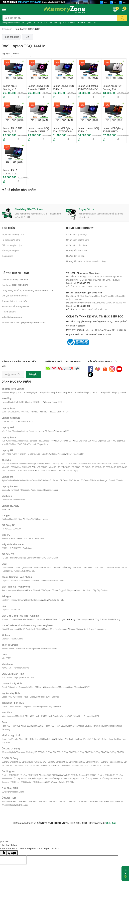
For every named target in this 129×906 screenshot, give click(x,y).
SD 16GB (66, 467)
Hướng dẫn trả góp (75, 256)
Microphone (34, 648)
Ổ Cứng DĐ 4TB (100, 752)
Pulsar (36, 580)
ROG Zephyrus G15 (82, 440)
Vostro (41, 431)
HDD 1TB (18, 801)
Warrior (5, 619)
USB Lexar (33, 567)
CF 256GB (51, 470)
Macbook (6, 392)
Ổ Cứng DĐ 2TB (69, 752)
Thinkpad (25, 490)
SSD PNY (69, 782)
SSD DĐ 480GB (32, 765)
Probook (61, 454)
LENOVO (17, 528)
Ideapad (5, 490)
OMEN (69, 454)
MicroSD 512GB (40, 467)
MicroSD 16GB (89, 463)
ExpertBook (43, 444)
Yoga (33, 490)
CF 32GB (21, 470)
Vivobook (32, 444)
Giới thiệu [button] (8, 227)
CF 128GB (40, 470)
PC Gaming (55, 22)
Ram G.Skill (97, 726)
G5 (12, 421)
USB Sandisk (7, 567)
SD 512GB (118, 467)
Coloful (26, 677)
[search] (122, 18)
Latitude (24, 431)
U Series (5, 421)
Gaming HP (79, 454)
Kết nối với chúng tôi (102, 361)
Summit (112, 480)
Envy (15, 454)
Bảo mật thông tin (10, 250)
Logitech (5, 580)
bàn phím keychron (11, 22)
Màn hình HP (37, 716)
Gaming (16, 431)
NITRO (44, 411)
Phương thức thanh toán (63, 361)
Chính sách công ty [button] (80, 227)
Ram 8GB (16, 726)
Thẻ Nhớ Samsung (26, 463)
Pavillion (22, 454)
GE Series (74, 480)
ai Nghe (61, 600)
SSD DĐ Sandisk (55, 762)
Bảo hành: (15, 285)
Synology (6, 791)
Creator (120, 480)
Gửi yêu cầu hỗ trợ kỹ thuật (15, 295)
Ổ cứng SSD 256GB (87, 775)
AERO (22, 421)
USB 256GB (8, 571)
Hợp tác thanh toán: (23, 322)
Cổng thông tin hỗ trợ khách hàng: (28, 290)
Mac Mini (40, 538)
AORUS (29, 421)
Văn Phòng (6, 431)
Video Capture (8, 648)
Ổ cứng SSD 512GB (22, 778)
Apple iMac (27, 548)
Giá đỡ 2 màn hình (27, 629)
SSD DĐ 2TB (90, 765)
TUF (4, 440)
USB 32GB (98, 567)
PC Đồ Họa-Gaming (25, 557)
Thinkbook (14, 490)
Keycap (71, 590)
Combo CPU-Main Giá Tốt (46, 557)
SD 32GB (76, 467)
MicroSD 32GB (104, 463)
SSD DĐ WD (40, 762)
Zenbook (11, 440)
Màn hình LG (79, 716)
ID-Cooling (37, 706)
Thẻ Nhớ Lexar (75, 463)
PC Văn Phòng (8, 557)
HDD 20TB (112, 801)
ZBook (53, 454)
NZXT (87, 687)
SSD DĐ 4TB (104, 765)
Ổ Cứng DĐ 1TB (53, 752)
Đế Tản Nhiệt (30, 519)
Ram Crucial (85, 726)
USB (89, 22)
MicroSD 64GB (119, 463)
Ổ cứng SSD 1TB (59, 778)
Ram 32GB (38, 726)
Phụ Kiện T (53, 600)
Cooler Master (40, 619)
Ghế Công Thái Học (98, 619)
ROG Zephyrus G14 (64, 440)
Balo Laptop (42, 519)
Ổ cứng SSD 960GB (42, 778)
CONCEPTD (14, 411)
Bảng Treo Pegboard (58, 629)
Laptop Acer (54, 392)
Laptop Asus (66, 392)
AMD (9, 658)
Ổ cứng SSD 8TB (109, 778)
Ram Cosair (73, 726)
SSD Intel (15, 782)
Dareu (55, 590)
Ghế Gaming (114, 619)
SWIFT (5, 411)
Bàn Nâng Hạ (83, 619)
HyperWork (52, 619)
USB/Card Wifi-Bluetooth (66, 739)
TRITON (64, 411)
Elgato (20, 638)
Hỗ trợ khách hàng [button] (15, 273)
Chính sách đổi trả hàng (77, 240)
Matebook (6, 509)
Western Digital (8, 752)
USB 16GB (87, 567)
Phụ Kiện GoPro (100, 739)
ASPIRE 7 (35, 411)
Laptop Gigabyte (30, 392)
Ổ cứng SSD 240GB (49, 775)
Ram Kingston (110, 726)
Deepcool (23, 687)
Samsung (37, 600)
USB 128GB (121, 567)
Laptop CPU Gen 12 (35, 402)
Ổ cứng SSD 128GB (29, 775)
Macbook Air (7, 499)
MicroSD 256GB (24, 467)
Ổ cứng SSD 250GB (68, 775)
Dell (49, 580)
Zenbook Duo (22, 440)
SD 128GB (96, 467)
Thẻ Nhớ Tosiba (43, 463)
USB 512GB (20, 571)
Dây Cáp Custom (100, 590)
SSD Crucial (26, 782)
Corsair (21, 580)
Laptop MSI (16, 392)
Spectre (45, 454)
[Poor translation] (12, 852)
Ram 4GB (6, 726)
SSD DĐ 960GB (63, 765)
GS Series (85, 480)
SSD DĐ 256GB (16, 765)
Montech (63, 687)
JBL (45, 600)
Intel (3, 658)
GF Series (43, 480)
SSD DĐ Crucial (9, 762)
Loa (94, 22)
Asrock (32, 538)
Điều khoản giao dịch (12, 245)
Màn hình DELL (23, 716)
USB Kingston (21, 567)
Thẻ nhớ (81, 22)
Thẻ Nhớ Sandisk (9, 463)
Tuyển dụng (7, 256)
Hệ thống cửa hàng (11, 240)
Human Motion (75, 629)
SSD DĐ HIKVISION (90, 762)
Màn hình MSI (93, 716)
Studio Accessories (48, 648)
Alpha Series (7, 480)
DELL (8, 528)
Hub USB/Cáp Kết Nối (44, 739)
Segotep (47, 687)
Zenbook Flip (35, 440)
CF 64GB (30, 470)
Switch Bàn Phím (83, 590)
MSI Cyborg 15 (28, 22)
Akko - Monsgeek (9, 590)
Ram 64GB (49, 726)
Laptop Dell (79, 392)
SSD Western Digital (55, 782)
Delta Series (19, 480)
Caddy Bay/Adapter (10, 739)
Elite (38, 454)
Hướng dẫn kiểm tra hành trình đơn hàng (86, 261)
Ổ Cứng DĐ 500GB (35, 752)
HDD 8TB (68, 801)
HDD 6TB (58, 801)
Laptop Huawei (119, 392)
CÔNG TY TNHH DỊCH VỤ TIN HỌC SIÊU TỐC (96, 325)
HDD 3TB (38, 801)
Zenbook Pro (48, 440)
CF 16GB (11, 470)
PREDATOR (54, 411)
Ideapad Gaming (44, 490)
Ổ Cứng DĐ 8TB (116, 752)
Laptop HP (43, 392)
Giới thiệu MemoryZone (13, 234)
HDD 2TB (28, 801)
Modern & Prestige (99, 480)
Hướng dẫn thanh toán (77, 250)
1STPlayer (38, 687)
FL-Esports (46, 590)
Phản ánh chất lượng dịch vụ (16, 306)
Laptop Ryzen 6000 (53, 402)
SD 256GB (107, 467)
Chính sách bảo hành (76, 245)
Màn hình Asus (8, 716)
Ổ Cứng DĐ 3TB (84, 752)
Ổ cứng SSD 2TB (76, 778)
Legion (55, 490)
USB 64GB (109, 567)
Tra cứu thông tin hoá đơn (14, 301)
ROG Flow (11, 444)
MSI (25, 538)
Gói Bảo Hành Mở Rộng (12, 519)
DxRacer (28, 619)
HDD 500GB (7, 801)
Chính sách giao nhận (76, 234)
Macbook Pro (20, 499)
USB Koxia (44, 567)
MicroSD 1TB (54, 467)
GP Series (64, 480)
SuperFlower (44, 697)
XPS (67, 431)
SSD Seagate (39, 782)
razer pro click (69, 22)
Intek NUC (6, 538)
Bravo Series (31, 480)
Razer (13, 580)
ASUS (15, 538)
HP (3, 528)
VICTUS (31, 454)
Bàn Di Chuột (58, 580)
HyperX (28, 580)
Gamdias (79, 687)
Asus (55, 687)
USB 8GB (76, 567)
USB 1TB (31, 571)
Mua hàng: (15, 279)
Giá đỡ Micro (42, 629)
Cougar (62, 619)
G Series (49, 431)
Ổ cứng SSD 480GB (106, 775)
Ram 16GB (27, 726)
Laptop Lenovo (91, 392)
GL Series (54, 480)
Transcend (20, 752)
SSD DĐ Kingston (72, 762)
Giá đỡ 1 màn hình (10, 629)
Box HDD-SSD (26, 739)
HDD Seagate (22, 805)
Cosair (4, 687)
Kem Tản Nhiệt (84, 739)
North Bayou (88, 629)
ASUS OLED (42, 22)
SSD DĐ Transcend (109, 762)
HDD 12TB (89, 801)
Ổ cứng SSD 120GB (10, 775)
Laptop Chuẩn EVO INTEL (13, 402)
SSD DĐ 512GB (48, 765)
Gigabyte (25, 667)
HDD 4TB (48, 801)
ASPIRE (25, 411)
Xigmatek (13, 687)
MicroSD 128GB (9, 467)
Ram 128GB (61, 726)
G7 (16, 421)
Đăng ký (33, 374)
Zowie (43, 580)
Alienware (59, 431)
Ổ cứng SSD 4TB (93, 778)
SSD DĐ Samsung (25, 762)
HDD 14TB (100, 801)
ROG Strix (22, 444)
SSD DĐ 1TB (77, 765)
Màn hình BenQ (51, 716)
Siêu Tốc (111, 823)
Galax (70, 687)
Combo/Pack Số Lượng (68, 470)
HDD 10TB (78, 801)
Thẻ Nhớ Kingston (59, 463)
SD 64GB (86, 467)
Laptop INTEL (106, 392)
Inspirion (33, 431)
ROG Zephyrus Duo (101, 440)
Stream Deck (21, 648)
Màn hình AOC (65, 716)
